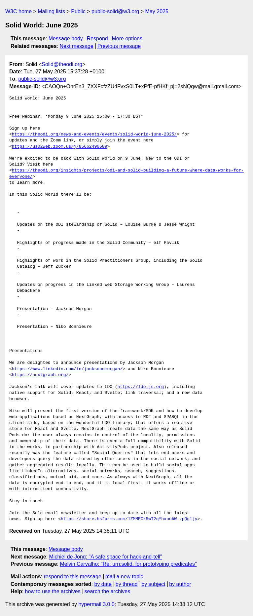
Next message (76, 46)
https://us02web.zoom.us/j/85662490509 (59, 147)
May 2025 (156, 11)
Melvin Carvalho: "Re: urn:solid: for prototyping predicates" (128, 564)
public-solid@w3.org (115, 11)
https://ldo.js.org (141, 387)
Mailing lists (51, 11)
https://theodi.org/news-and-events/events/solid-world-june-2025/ (94, 134)
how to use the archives (53, 591)
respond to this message (72, 576)
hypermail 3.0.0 (96, 604)
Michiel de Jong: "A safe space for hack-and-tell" (105, 556)
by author (180, 584)
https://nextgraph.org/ (40, 375)
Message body (66, 38)
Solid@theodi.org (62, 64)
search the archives (107, 591)
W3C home (18, 11)
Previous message (119, 46)
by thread (127, 584)
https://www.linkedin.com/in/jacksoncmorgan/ (67, 369)
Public (78, 11)
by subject (153, 584)
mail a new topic (124, 576)
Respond (97, 38)
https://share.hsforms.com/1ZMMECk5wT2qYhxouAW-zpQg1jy (129, 519)
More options (127, 38)
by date (102, 584)
